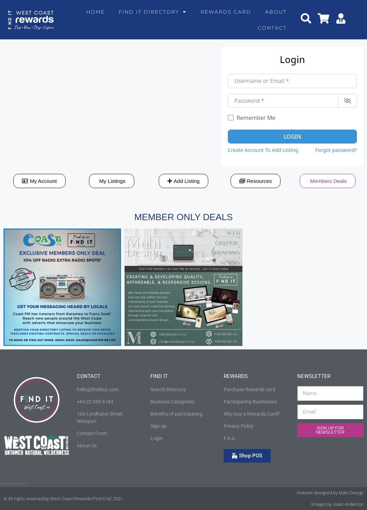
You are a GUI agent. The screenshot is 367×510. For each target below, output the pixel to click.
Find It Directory (153, 12)
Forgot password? (336, 150)
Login (292, 136)
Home (95, 12)
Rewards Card (226, 12)
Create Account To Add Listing (263, 150)
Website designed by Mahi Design (330, 492)
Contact (272, 28)
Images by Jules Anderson (337, 504)
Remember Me (256, 118)
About (276, 12)
